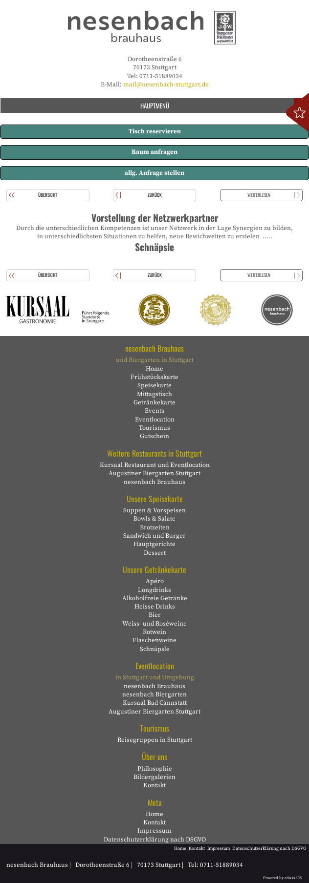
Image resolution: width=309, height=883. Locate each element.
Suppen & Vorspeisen (154, 510)
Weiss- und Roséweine (154, 624)
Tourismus (154, 428)
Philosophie (154, 769)
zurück (155, 194)
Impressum (154, 831)
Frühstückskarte (154, 377)
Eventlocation (155, 419)
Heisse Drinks (154, 606)
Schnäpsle (155, 649)
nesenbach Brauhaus (154, 482)
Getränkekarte (154, 402)
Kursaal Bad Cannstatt (155, 703)
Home (154, 369)
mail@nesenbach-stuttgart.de (166, 84)
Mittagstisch (154, 394)
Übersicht (47, 194)
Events (154, 411)
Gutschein (154, 436)
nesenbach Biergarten (154, 694)
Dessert (155, 553)
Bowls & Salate (154, 519)
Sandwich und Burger (154, 536)
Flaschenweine (154, 640)
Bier (155, 615)
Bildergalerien (154, 777)
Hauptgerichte (154, 544)
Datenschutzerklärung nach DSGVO (155, 839)
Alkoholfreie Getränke (154, 598)
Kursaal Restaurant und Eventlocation (155, 465)
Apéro (155, 581)
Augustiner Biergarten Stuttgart (154, 473)
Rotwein (154, 632)
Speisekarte (154, 385)
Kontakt (154, 785)
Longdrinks (154, 590)
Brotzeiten (155, 527)
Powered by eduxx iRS (282, 878)
